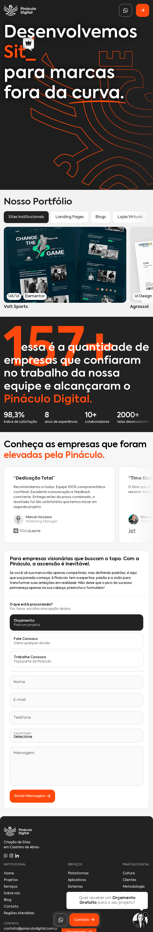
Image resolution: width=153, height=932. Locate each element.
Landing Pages (70, 217)
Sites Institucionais (26, 217)
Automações (78, 893)
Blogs (101, 217)
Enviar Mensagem (32, 796)
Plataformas (78, 873)
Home (9, 873)
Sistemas (75, 886)
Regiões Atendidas (19, 913)
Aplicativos (77, 880)
